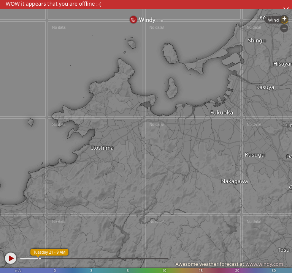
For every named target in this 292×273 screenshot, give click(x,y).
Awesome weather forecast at (229, 263)
